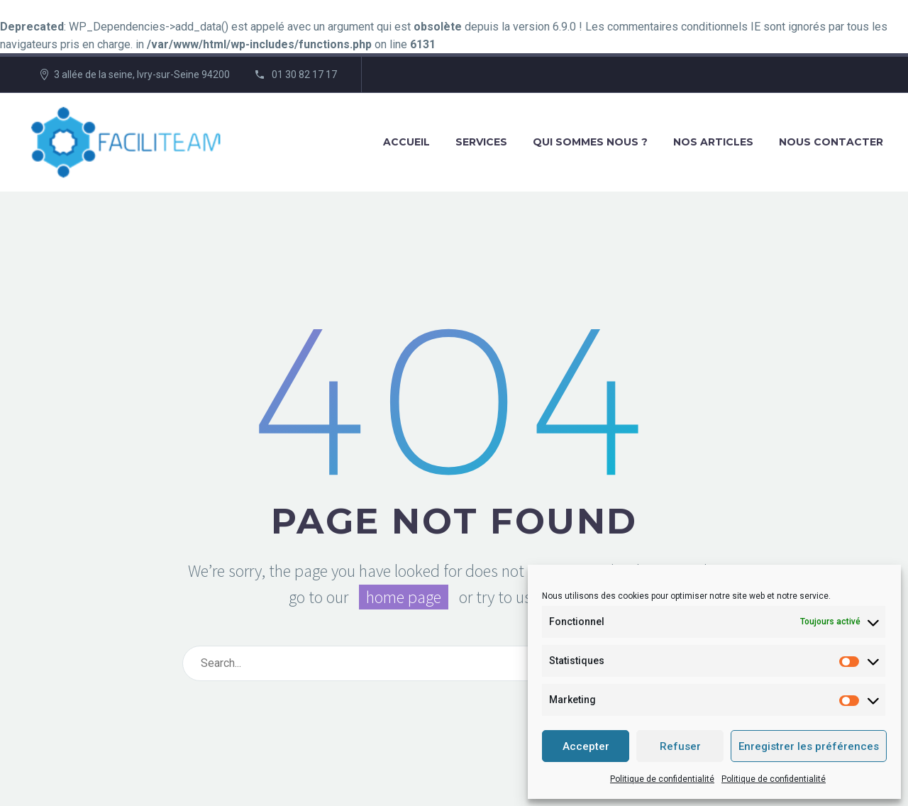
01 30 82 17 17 (303, 74)
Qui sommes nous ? (590, 142)
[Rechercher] (454, 663)
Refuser (680, 746)
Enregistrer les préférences (808, 746)
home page (403, 597)
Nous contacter (831, 142)
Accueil (406, 142)
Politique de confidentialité (662, 779)
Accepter (586, 746)
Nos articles (713, 142)
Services (481, 142)
